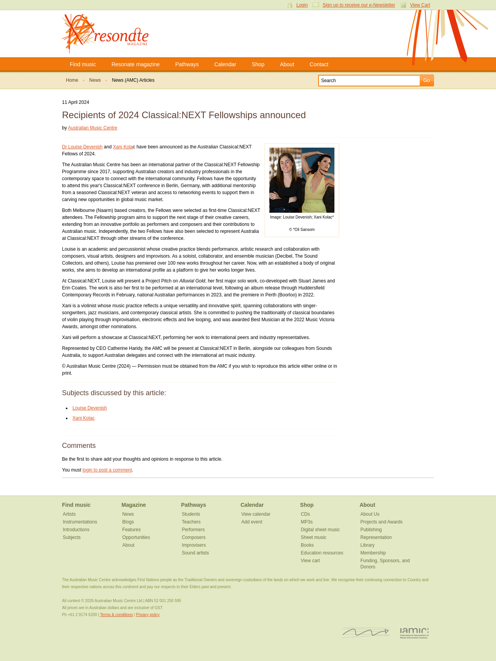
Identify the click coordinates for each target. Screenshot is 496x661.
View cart (310, 560)
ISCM (365, 633)
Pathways (187, 64)
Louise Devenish (89, 408)
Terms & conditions (116, 615)
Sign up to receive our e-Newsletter (358, 5)
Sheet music (313, 537)
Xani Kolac (83, 418)
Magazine (134, 505)
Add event (251, 522)
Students (191, 514)
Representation (376, 537)
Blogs (128, 522)
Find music (83, 64)
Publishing (371, 529)
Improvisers (194, 545)
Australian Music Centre (92, 128)
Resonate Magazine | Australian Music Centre (113, 33)
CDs (305, 514)
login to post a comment (107, 470)
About (287, 64)
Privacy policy (148, 615)
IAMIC (414, 633)
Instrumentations (80, 522)
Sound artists (195, 553)
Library (367, 545)
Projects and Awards (381, 522)
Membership (373, 553)
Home (72, 80)
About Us (369, 514)
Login (302, 5)
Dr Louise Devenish (82, 147)
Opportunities (136, 537)
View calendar (255, 514)
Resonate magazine (136, 64)
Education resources (322, 553)
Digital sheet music (320, 529)
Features (131, 529)
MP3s (307, 522)
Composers (193, 537)
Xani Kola (123, 147)
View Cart (420, 5)
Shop (258, 64)
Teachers (191, 522)
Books (307, 545)
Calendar (225, 64)
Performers (193, 529)
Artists (69, 514)
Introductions (76, 529)
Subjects (72, 537)
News (95, 80)
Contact (319, 64)
